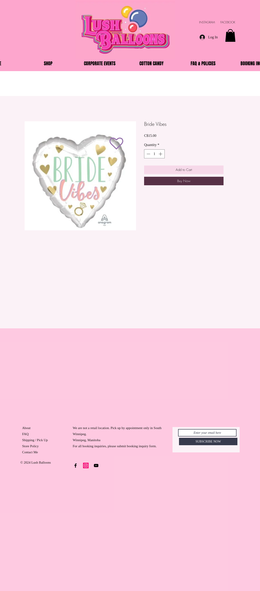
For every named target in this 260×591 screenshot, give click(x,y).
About (26, 428)
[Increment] (161, 154)
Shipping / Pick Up (35, 440)
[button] (230, 35)
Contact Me (30, 452)
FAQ (25, 434)
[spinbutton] (154, 154)
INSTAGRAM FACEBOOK (219, 22)
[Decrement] (148, 154)
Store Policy (30, 446)
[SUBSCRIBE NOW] (208, 441)
